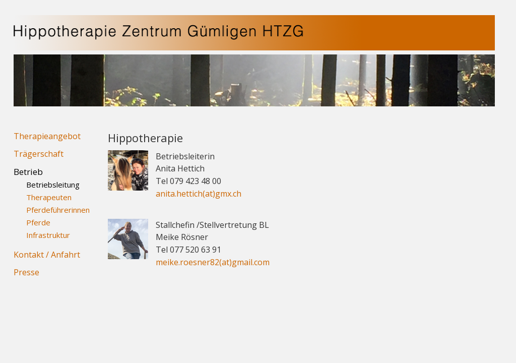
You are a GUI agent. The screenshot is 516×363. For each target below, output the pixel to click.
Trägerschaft (38, 153)
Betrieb (28, 171)
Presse (26, 272)
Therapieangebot (47, 136)
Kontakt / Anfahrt (47, 254)
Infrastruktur (48, 235)
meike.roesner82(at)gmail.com (213, 262)
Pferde (38, 222)
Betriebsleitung (53, 184)
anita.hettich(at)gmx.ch (198, 193)
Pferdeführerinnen (58, 210)
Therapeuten (49, 197)
